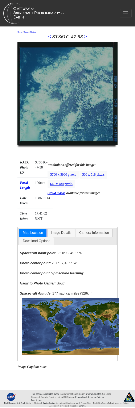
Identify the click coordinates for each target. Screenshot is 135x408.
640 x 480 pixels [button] (61, 184)
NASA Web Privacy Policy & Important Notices (111, 403)
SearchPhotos (30, 32)
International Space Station (72, 394)
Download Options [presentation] (36, 241)
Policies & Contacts (69, 406)
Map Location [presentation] (33, 232)
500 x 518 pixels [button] (93, 174)
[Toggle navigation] (126, 13)
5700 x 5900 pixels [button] (63, 174)
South (43, 283)
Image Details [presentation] (61, 232)
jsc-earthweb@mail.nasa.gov (67, 403)
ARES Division (67, 397)
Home (19, 32)
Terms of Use (86, 403)
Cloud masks (56, 193)
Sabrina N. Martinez (33, 403)
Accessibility (54, 406)
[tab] (32, 233)
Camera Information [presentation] (94, 232)
